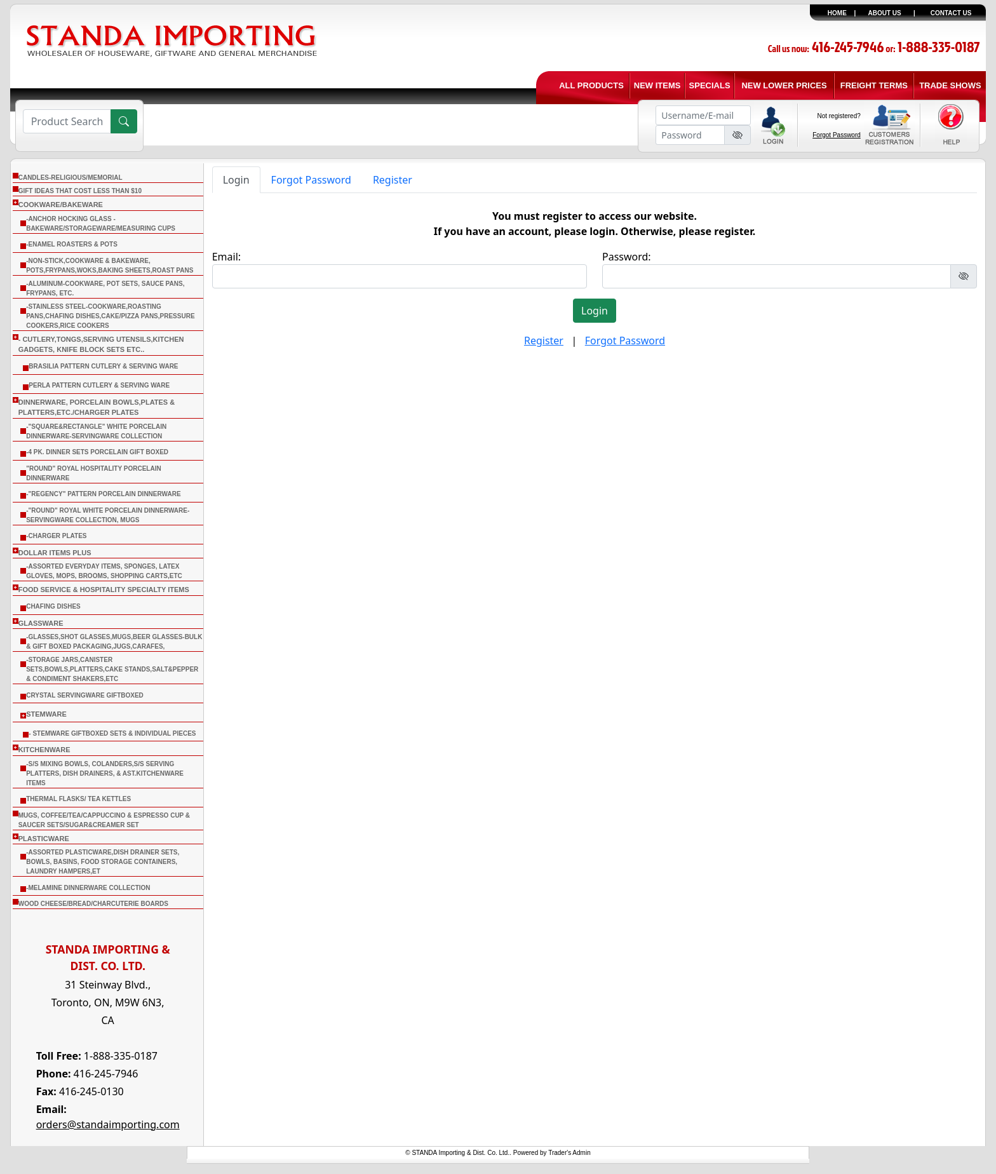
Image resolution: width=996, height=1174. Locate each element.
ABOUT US (884, 13)
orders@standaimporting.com (108, 1124)
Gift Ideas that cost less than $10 (80, 190)
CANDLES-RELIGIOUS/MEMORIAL (70, 177)
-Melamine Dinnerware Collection (88, 887)
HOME (837, 13)
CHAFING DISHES (53, 606)
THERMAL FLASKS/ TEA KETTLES (78, 798)
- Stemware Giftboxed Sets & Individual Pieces (112, 733)
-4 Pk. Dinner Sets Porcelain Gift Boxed (97, 452)
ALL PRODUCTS (591, 85)
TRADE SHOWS (950, 85)
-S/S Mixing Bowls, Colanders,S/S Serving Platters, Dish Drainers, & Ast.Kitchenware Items (105, 773)
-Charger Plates (56, 535)
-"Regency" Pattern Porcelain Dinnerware (103, 493)
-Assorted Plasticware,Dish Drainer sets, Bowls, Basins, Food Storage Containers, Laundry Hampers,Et (102, 862)
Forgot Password (836, 135)
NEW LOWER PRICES (783, 85)
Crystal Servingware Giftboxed (85, 695)
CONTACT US (951, 13)
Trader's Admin (569, 1152)
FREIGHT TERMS (874, 85)
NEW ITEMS (657, 85)
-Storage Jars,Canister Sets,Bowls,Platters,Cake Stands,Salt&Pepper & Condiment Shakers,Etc (112, 669)
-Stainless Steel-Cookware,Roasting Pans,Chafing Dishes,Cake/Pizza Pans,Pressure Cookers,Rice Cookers (110, 316)
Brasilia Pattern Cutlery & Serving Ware (103, 366)
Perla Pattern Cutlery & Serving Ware (99, 385)
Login (236, 180)
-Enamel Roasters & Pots (72, 244)
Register (392, 180)
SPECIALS (709, 85)
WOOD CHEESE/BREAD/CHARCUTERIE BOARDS (93, 903)
